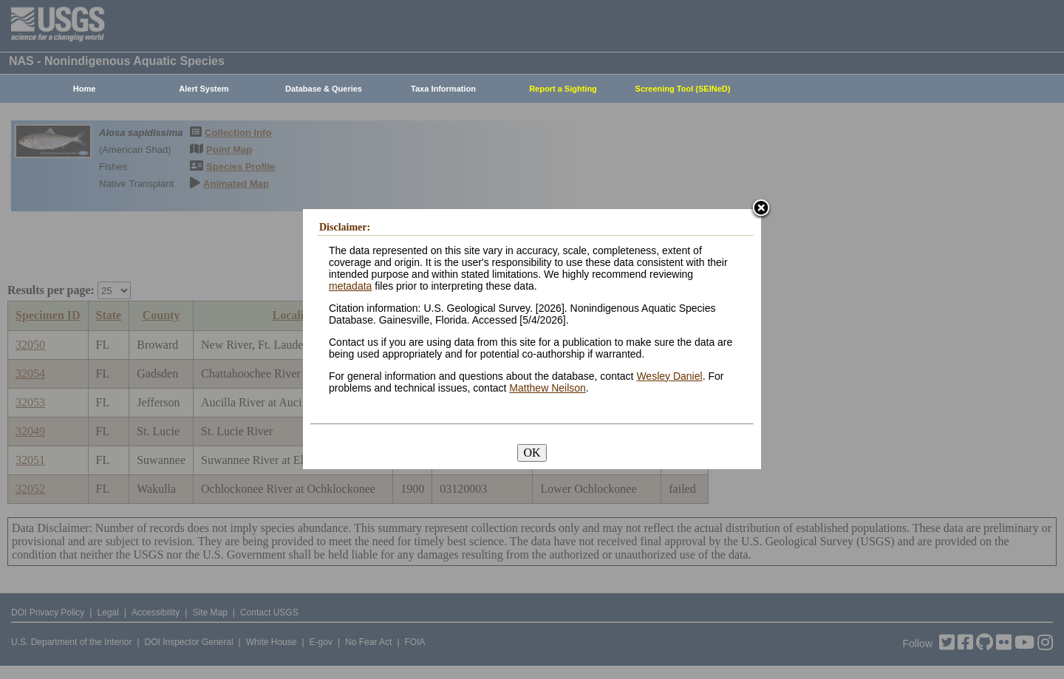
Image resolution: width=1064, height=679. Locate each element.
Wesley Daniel (669, 376)
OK (531, 452)
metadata (350, 286)
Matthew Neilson (547, 388)
